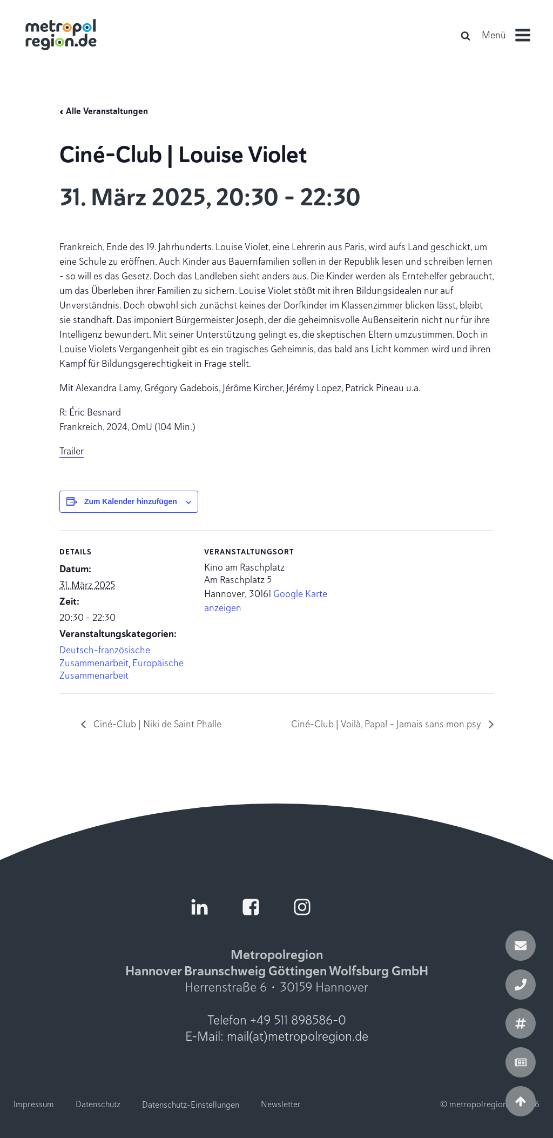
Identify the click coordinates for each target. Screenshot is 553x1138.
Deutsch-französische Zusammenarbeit (104, 656)
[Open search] (465, 35)
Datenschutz (98, 1104)
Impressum (34, 1104)
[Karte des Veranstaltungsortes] (406, 605)
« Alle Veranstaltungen (103, 111)
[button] (510, 35)
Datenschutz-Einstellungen (190, 1104)
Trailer (71, 451)
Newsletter (281, 1104)
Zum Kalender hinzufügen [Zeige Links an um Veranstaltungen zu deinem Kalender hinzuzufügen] (130, 501)
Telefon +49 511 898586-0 (276, 1020)
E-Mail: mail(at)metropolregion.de (276, 1036)
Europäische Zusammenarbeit (121, 669)
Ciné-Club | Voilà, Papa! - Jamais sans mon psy (387, 724)
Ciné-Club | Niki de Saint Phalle (156, 724)
